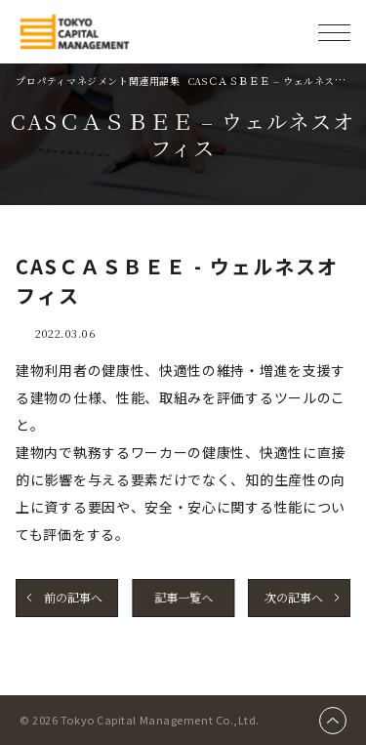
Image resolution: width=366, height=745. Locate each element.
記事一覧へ (183, 597)
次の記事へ (293, 597)
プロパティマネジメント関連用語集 (98, 80)
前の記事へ (73, 597)
